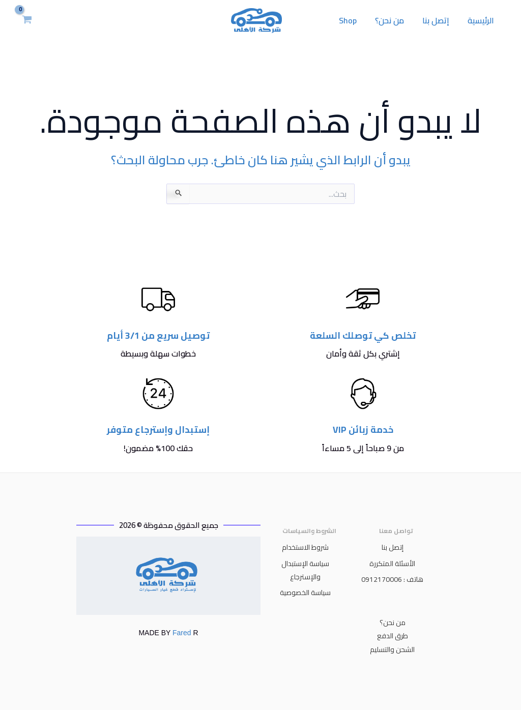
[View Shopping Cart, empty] (27, 20)
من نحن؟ (394, 20)
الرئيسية (482, 20)
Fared (181, 633)
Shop (355, 20)
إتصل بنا (438, 20)
